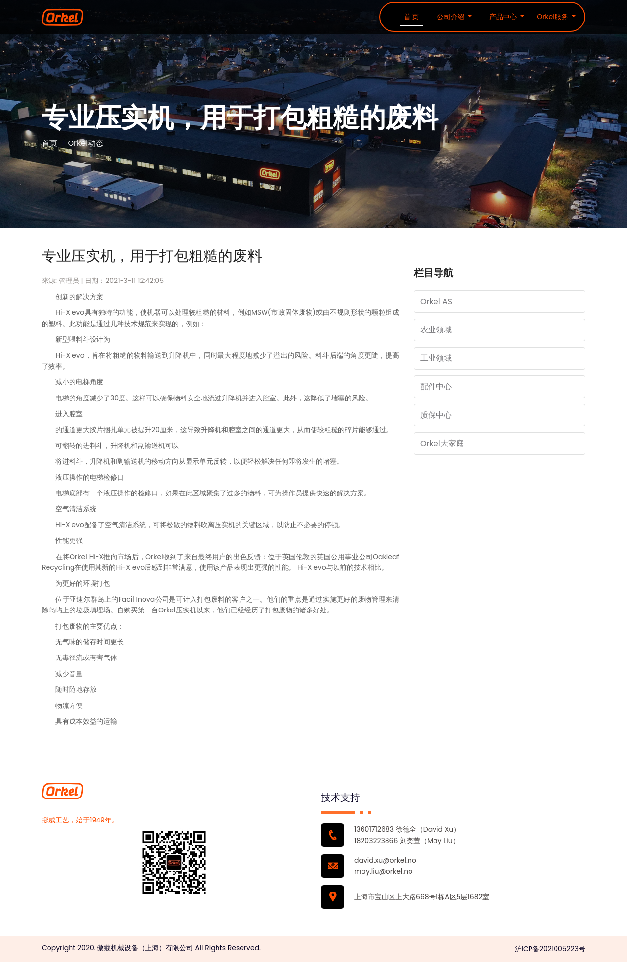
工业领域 (436, 358)
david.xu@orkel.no (385, 860)
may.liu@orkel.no (383, 871)
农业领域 (436, 329)
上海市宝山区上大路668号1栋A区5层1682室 (421, 897)
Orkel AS (436, 301)
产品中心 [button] (504, 17)
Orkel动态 (85, 143)
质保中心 (436, 415)
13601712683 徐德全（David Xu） (407, 829)
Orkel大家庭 (442, 443)
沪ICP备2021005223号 (550, 949)
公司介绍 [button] (451, 17)
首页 (49, 143)
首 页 (411, 17)
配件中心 (436, 386)
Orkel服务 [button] (553, 17)
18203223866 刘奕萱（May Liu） (406, 840)
